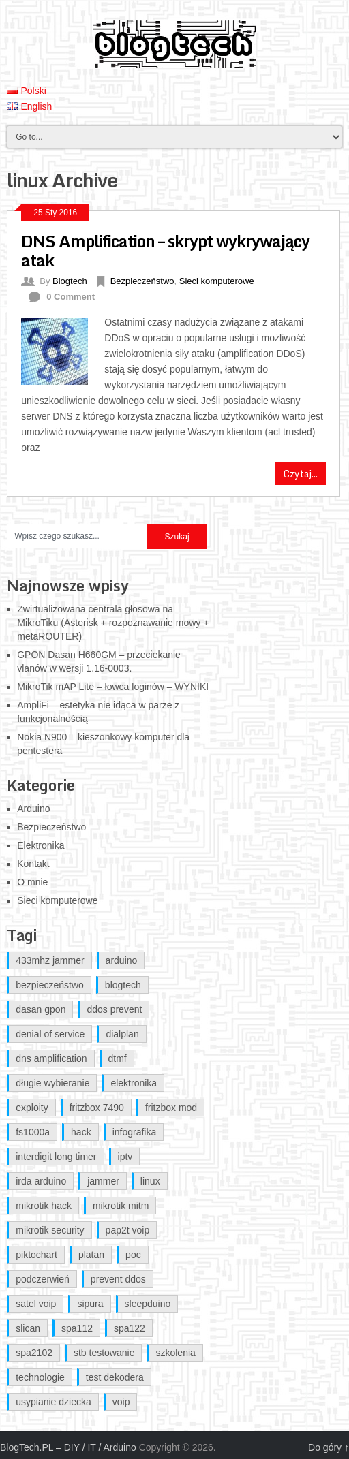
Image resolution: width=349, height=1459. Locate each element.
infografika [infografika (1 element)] (134, 1132)
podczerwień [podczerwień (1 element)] (43, 1279)
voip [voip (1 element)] (121, 1401)
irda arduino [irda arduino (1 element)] (41, 1181)
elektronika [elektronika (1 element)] (133, 1083)
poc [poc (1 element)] (133, 1254)
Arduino (33, 808)
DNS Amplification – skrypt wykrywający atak (165, 250)
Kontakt (33, 863)
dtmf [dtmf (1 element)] (117, 1058)
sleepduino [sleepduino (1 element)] (148, 1303)
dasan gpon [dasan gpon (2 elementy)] (40, 1009)
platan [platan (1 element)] (91, 1254)
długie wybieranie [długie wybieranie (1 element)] (52, 1083)
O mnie (32, 882)
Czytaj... (301, 474)
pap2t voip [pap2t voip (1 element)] (128, 1230)
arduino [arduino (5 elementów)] (122, 960)
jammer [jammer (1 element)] (103, 1181)
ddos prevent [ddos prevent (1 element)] (114, 1009)
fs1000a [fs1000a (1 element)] (33, 1132)
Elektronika (40, 845)
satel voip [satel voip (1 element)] (36, 1303)
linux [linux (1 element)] (150, 1181)
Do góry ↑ (328, 1447)
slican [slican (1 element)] (28, 1328)
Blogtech (69, 281)
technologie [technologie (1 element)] (40, 1377)
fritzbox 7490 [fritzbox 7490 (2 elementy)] (97, 1107)
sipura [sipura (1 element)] (90, 1303)
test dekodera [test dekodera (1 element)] (115, 1377)
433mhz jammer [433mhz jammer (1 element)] (50, 960)
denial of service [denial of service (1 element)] (50, 1034)
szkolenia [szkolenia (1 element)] (175, 1352)
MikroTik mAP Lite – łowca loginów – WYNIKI (113, 686)
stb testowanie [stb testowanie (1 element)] (104, 1352)
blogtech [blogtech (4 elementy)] (123, 984)
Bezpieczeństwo (142, 281)
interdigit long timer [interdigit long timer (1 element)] (56, 1156)
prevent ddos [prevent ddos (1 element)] (118, 1279)
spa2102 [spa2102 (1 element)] (34, 1352)
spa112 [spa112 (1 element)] (77, 1328)
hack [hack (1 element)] (81, 1132)
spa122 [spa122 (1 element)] (129, 1328)
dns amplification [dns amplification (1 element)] (51, 1058)
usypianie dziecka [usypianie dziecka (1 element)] (53, 1401)
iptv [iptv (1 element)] (125, 1156)
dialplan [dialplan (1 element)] (122, 1034)
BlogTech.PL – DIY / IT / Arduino (68, 1447)
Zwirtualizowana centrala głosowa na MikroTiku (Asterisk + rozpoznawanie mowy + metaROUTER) (113, 622)
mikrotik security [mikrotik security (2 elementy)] (50, 1230)
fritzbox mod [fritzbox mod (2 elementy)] (171, 1107)
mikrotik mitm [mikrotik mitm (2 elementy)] (121, 1205)
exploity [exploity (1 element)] (32, 1107)
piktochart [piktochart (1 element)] (36, 1254)
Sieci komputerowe (216, 281)
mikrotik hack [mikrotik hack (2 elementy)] (44, 1205)
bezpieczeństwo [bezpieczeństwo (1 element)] (50, 984)
